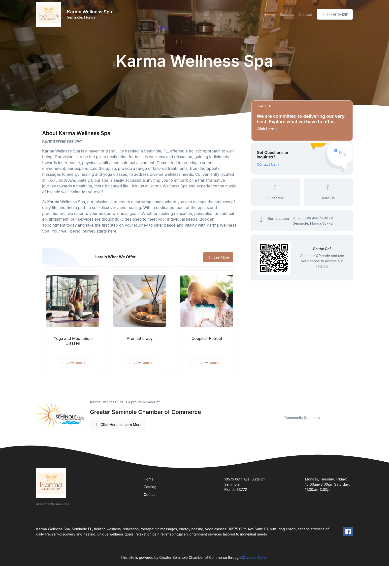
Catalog (150, 487)
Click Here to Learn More (118, 424)
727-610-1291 (335, 14)
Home (270, 14)
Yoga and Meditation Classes (73, 341)
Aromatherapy (140, 338)
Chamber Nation (255, 557)
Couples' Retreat (207, 338)
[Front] (49, 14)
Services (287, 14)
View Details (72, 363)
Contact (305, 14)
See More (218, 257)
